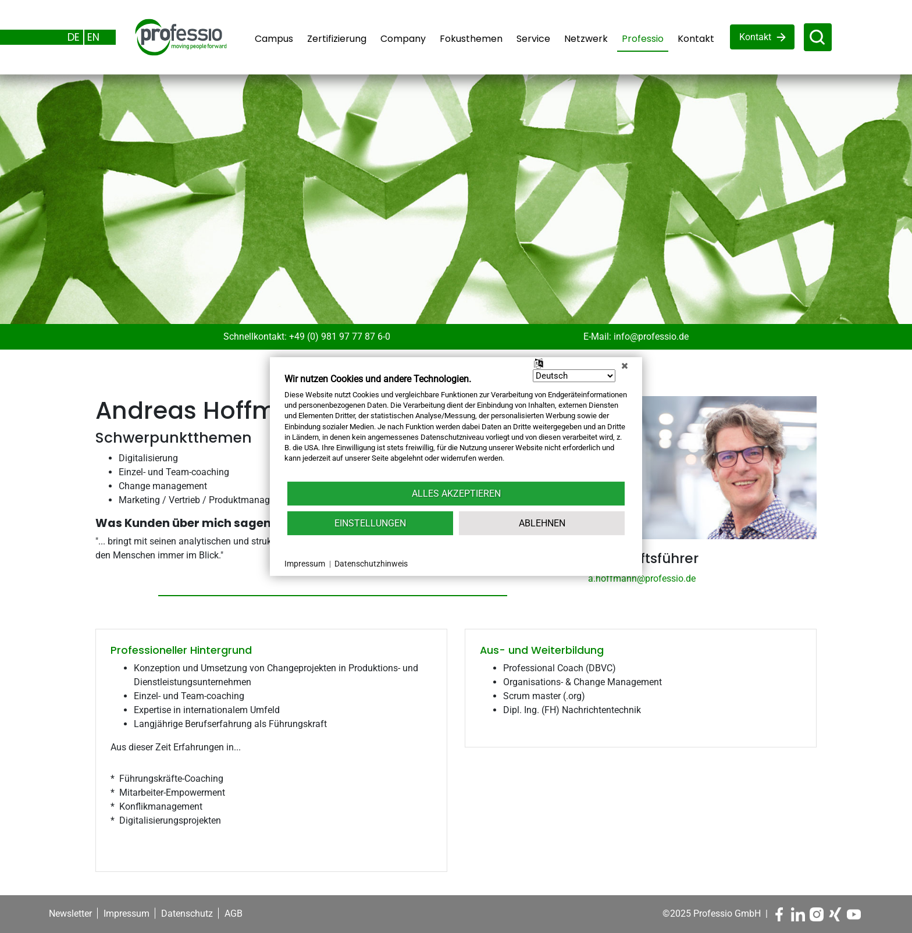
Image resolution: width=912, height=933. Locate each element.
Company (403, 38)
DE (73, 37)
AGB (234, 913)
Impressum (126, 913)
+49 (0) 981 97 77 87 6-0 (339, 336)
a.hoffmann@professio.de (642, 578)
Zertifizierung (336, 38)
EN (93, 37)
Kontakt (696, 38)
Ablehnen (542, 523)
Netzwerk (586, 38)
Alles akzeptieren (456, 493)
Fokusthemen (471, 38)
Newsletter (70, 913)
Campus (274, 38)
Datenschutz (187, 913)
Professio (643, 38)
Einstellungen (370, 523)
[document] (456, 427)
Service (533, 38)
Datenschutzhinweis (371, 563)
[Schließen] (624, 366)
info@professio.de (651, 336)
